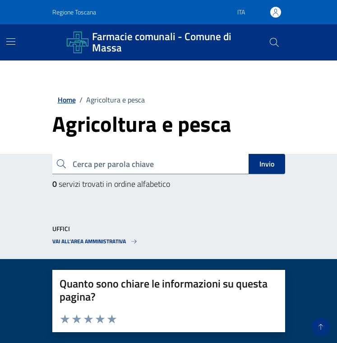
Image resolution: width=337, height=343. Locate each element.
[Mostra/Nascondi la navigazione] (10, 41)
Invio (266, 163)
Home (67, 99)
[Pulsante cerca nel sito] (274, 42)
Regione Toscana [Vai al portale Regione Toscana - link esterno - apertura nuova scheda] (74, 12)
